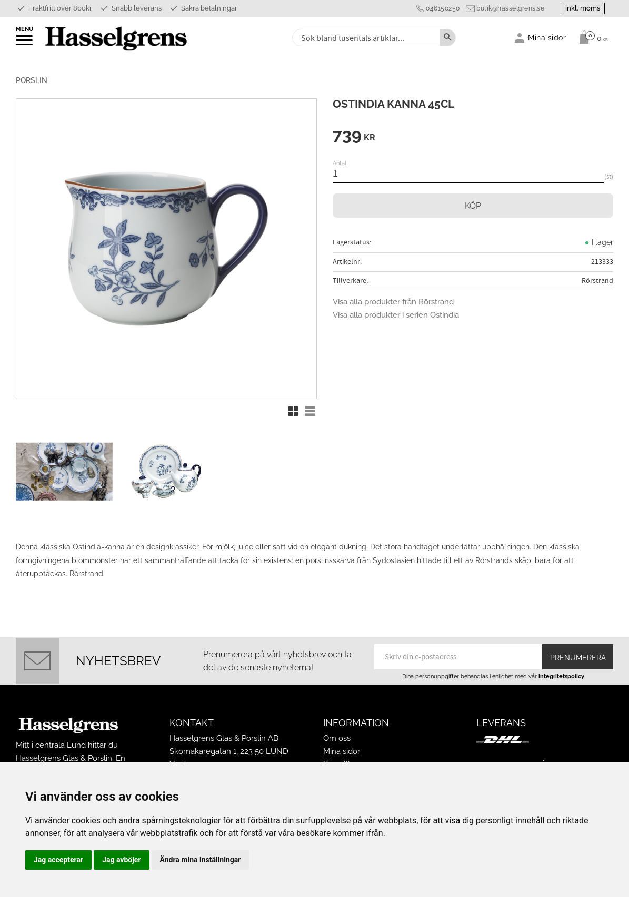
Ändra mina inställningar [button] (200, 859)
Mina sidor (341, 751)
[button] (25, 43)
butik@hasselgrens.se (510, 8)
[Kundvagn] (591, 37)
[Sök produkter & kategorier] (365, 37)
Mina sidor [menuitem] (547, 37)
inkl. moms (582, 8)
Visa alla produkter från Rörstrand (393, 302)
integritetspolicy (561, 676)
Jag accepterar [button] (58, 859)
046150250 (443, 8)
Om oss (337, 738)
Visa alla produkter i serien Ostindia (396, 315)
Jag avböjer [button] (121, 859)
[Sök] (447, 37)
